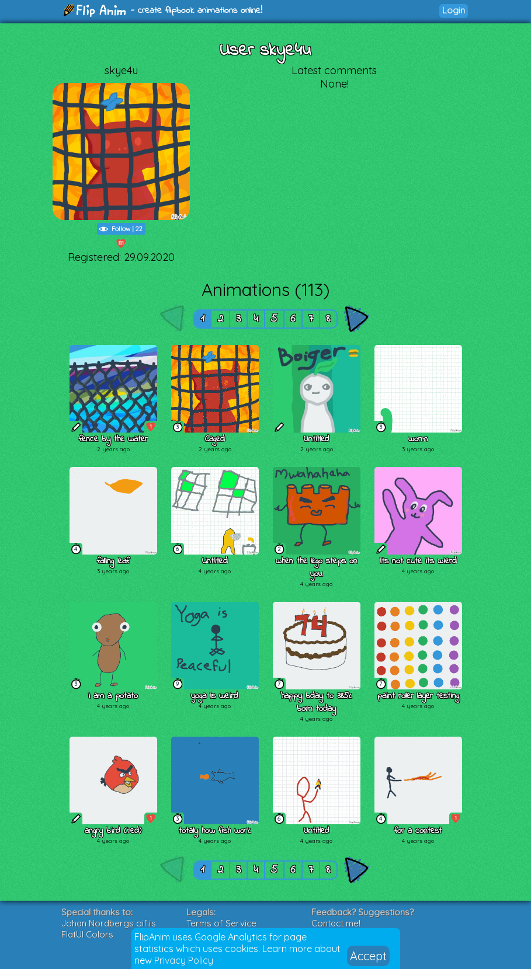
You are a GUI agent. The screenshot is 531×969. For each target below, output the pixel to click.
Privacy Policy (183, 960)
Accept (368, 956)
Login (453, 10)
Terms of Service (221, 923)
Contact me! (335, 923)
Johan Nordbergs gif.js (108, 923)
